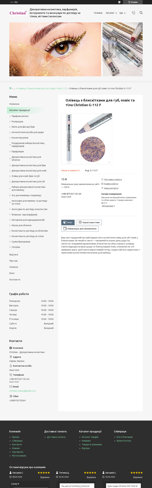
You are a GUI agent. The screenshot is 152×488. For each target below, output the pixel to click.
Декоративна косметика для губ (28, 181)
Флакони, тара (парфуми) (24, 214)
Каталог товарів (90, 437)
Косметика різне (20, 137)
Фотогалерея (19, 455)
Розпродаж (17, 121)
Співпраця (17, 441)
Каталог (110, 13)
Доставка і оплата (56, 437)
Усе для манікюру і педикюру (26, 195)
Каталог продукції (19, 110)
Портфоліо (17, 452)
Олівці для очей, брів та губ (26, 176)
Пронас (15, 437)
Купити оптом (124, 441)
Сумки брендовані (21, 241)
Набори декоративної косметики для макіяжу (28, 188)
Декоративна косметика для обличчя (26, 158)
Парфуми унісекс (20, 116)
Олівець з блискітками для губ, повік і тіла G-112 (42, 88)
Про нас (13, 260)
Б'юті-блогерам (125, 437)
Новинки (14, 104)
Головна (98, 13)
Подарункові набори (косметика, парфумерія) (28, 144)
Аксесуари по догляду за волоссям (29, 209)
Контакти (14, 279)
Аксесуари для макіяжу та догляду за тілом (29, 202)
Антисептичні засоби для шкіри (28, 132)
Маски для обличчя (21, 225)
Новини (13, 267)
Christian (16, 247)
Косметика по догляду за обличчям (30, 231)
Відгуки (13, 254)
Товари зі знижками (92, 444)
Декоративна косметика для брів (29, 165)
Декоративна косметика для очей (29, 170)
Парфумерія (18, 151)
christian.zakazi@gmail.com (22, 391)
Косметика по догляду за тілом (28, 236)
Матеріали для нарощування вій (28, 220)
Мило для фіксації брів (23, 127)
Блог (12, 273)
